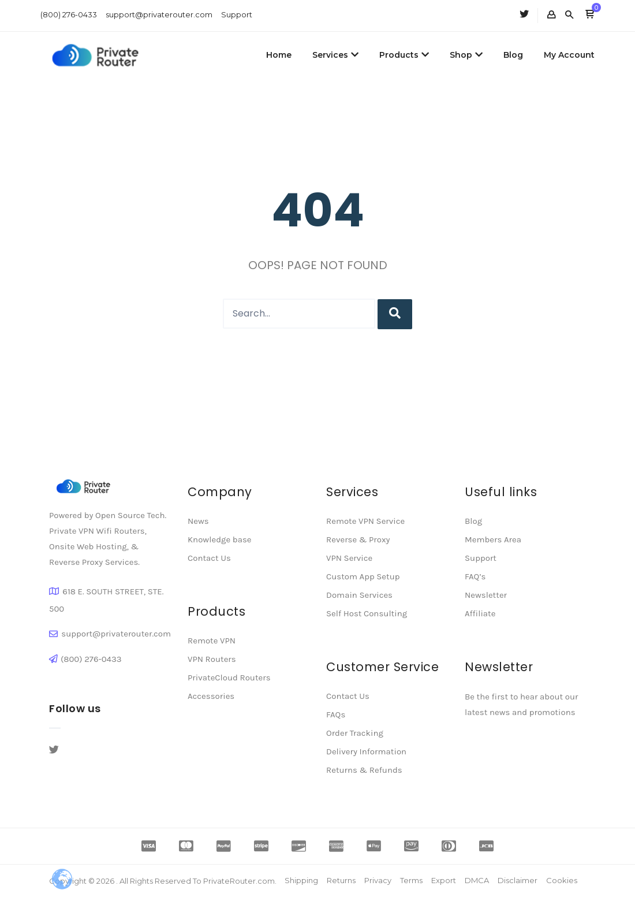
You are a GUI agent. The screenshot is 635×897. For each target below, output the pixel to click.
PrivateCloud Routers (229, 677)
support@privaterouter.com (159, 14)
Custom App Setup (363, 576)
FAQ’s (475, 576)
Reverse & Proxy (358, 539)
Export (443, 880)
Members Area (493, 539)
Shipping (301, 880)
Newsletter (486, 595)
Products (404, 55)
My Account (569, 55)
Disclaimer (517, 880)
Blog (513, 55)
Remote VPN (212, 640)
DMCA (477, 880)
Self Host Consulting (366, 613)
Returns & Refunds (364, 770)
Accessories (211, 696)
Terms (411, 880)
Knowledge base (219, 539)
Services (335, 55)
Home (279, 55)
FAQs (335, 714)
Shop (466, 55)
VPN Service (349, 558)
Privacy (377, 880)
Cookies (561, 880)
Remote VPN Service (365, 521)
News (198, 521)
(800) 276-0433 (68, 14)
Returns (341, 880)
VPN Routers (212, 659)
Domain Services (359, 595)
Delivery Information (366, 751)
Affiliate (480, 613)
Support (236, 14)
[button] (590, 15)
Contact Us (209, 558)
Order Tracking (354, 733)
